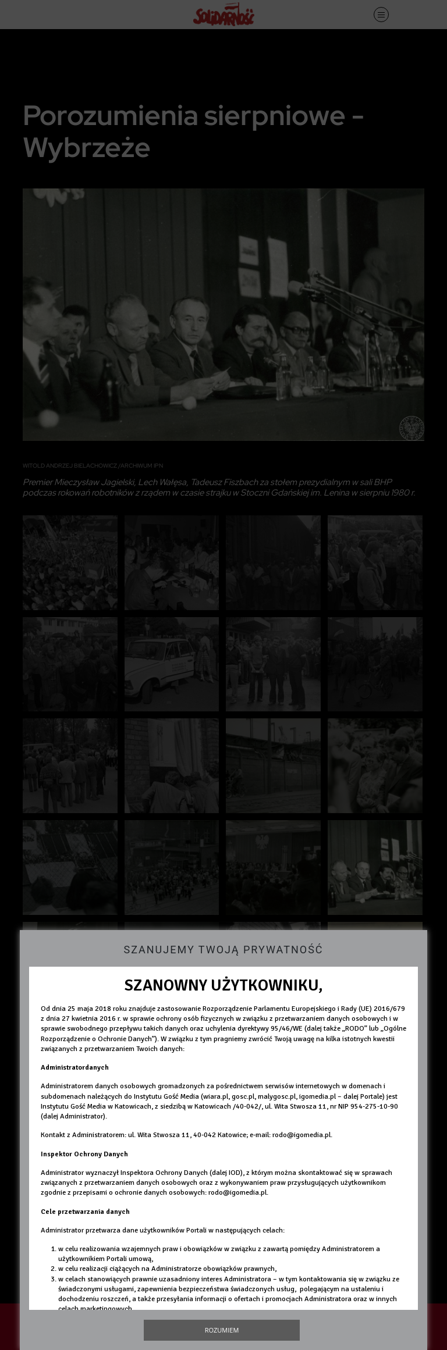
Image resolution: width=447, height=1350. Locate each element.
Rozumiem (222, 1330)
